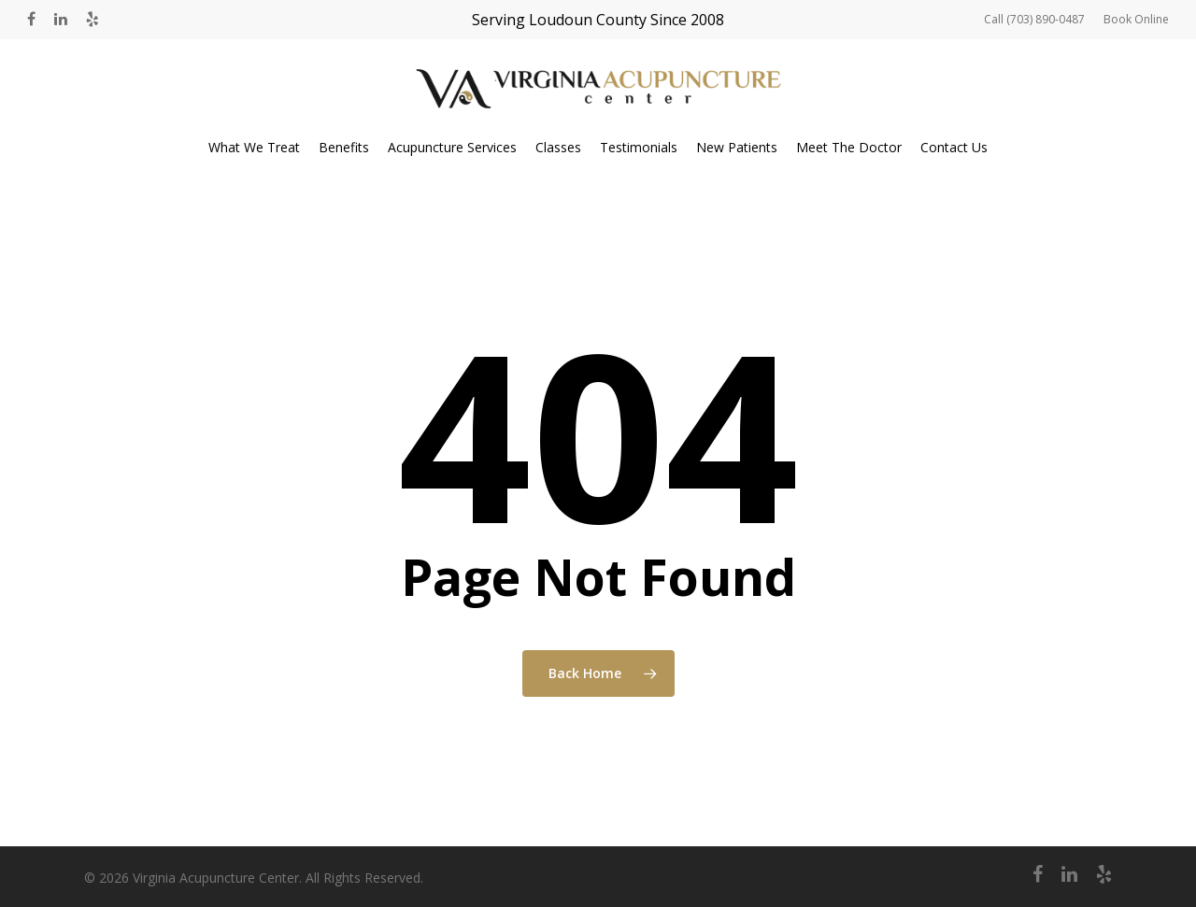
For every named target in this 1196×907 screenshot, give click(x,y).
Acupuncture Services (452, 147)
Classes (558, 147)
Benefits (344, 147)
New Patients (736, 147)
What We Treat (254, 147)
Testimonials (638, 147)
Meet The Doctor (849, 147)
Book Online (1136, 19)
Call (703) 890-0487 (1034, 19)
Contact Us (954, 147)
